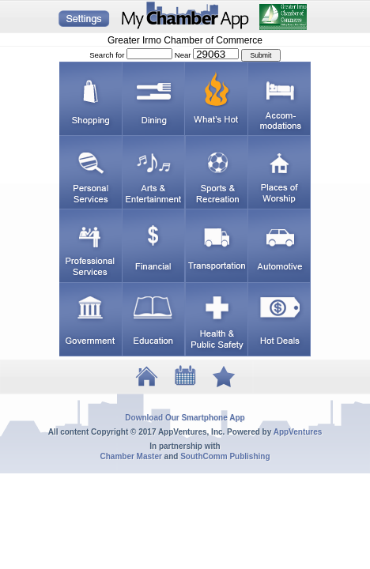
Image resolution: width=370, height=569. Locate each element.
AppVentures (298, 432)
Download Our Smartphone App (184, 417)
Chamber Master (130, 456)
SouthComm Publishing (225, 456)
